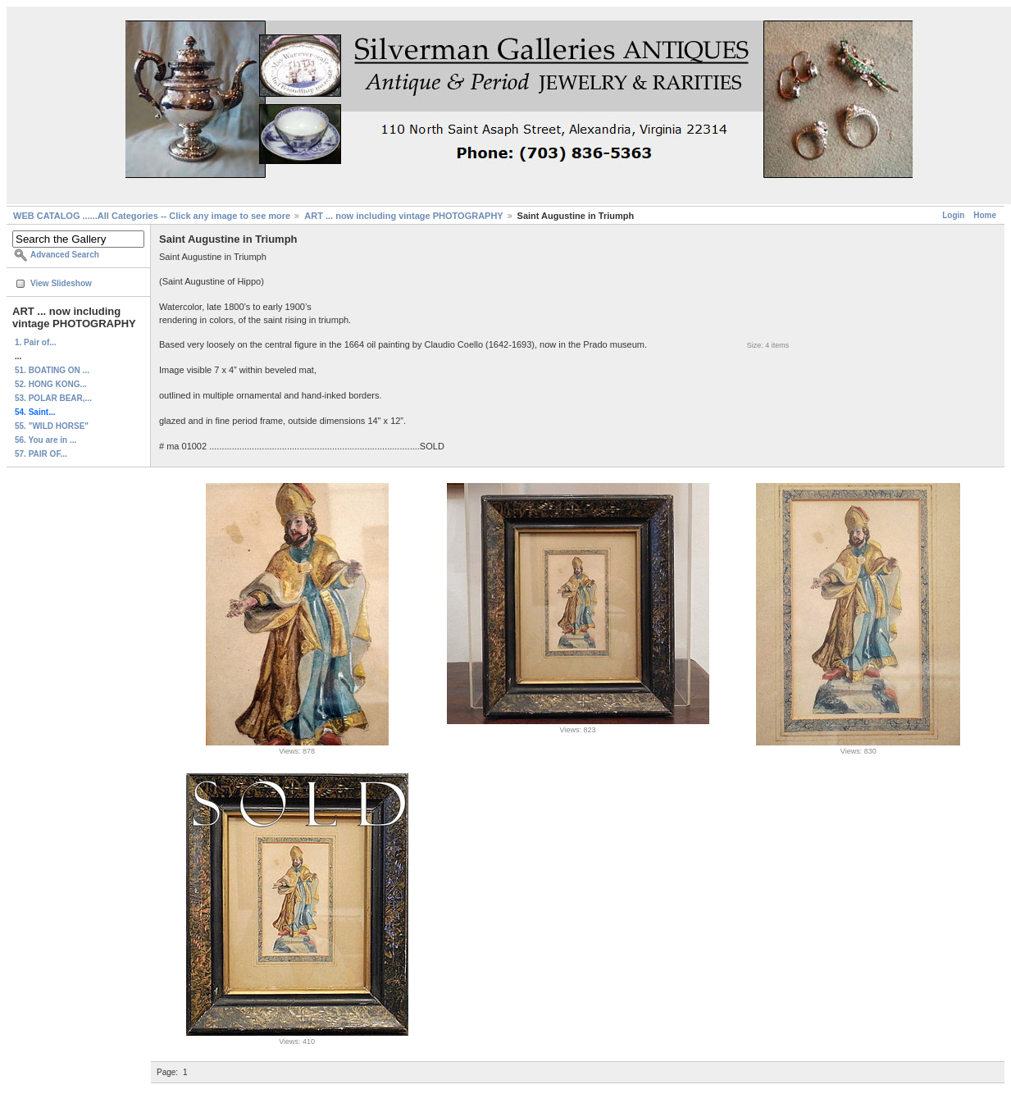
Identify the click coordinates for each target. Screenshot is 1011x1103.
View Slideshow (61, 283)
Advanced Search (64, 254)
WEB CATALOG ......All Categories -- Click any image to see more (151, 216)
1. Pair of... (36, 342)
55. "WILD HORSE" (52, 426)
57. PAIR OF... (41, 453)
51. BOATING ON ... (52, 370)
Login (953, 215)
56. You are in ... (45, 439)
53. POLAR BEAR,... (53, 398)
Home (984, 215)
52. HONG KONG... (51, 384)
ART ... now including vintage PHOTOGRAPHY (403, 216)
